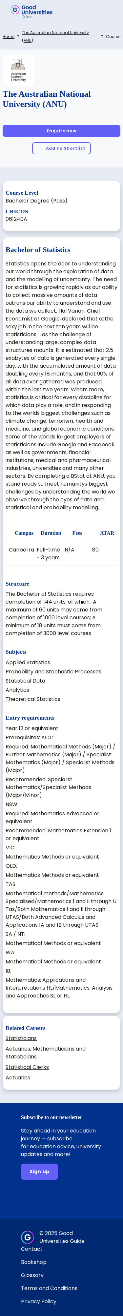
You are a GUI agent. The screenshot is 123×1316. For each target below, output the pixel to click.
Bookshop (34, 1262)
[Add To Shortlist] (61, 148)
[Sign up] (39, 1172)
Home (8, 36)
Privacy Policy (38, 1301)
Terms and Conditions (49, 1288)
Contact (32, 1249)
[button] (109, 11)
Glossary (32, 1275)
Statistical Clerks (27, 1067)
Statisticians (21, 1038)
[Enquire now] (61, 131)
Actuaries (18, 1077)
